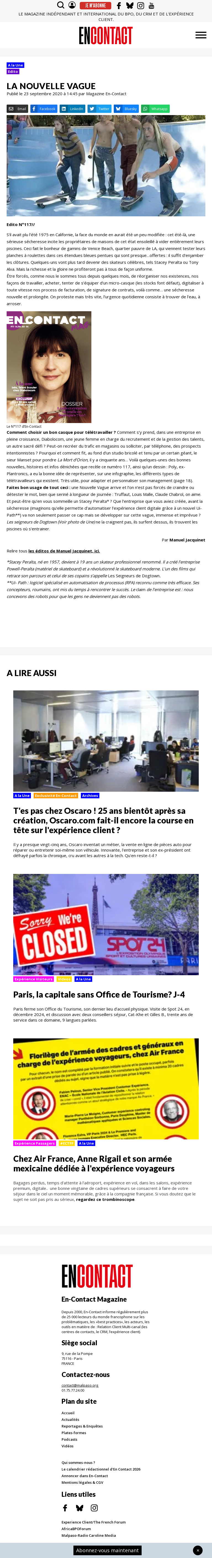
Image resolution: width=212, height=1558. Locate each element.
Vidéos (67, 1445)
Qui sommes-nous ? (78, 1462)
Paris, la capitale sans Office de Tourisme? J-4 (99, 994)
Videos (64, 979)
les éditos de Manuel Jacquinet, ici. (64, 551)
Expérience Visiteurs (33, 979)
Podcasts (69, 1439)
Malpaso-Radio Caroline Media (89, 1535)
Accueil (68, 1412)
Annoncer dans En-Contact (85, 1475)
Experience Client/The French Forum (94, 1522)
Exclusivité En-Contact (56, 795)
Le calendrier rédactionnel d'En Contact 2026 (101, 1469)
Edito (13, 71)
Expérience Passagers (35, 1143)
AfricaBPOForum (76, 1528)
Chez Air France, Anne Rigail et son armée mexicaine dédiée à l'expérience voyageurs (94, 1163)
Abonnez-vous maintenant (107, 1550)
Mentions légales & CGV (82, 1482)
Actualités (70, 1419)
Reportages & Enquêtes (82, 1426)
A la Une (15, 65)
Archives (90, 795)
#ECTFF (66, 1143)
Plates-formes (74, 1432)
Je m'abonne (95, 5)
